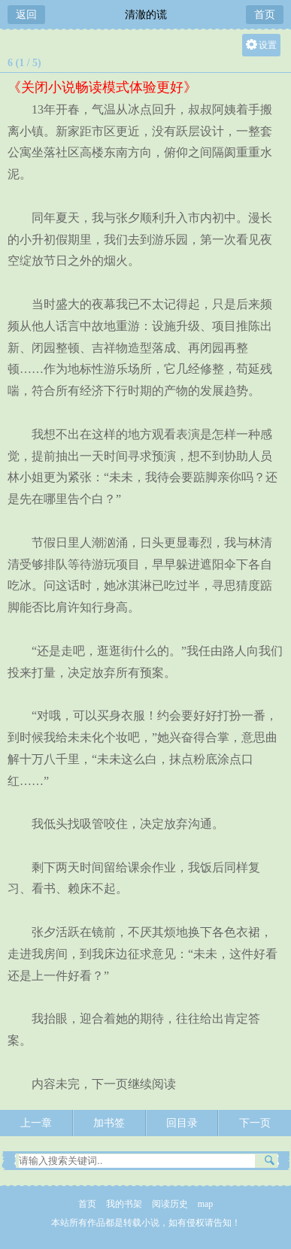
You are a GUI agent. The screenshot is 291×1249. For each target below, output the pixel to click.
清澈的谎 (146, 14)
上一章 (36, 1123)
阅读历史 (170, 1204)
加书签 (109, 1123)
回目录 (182, 1123)
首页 (264, 14)
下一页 (255, 1123)
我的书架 (124, 1204)
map (206, 1204)
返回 (26, 14)
